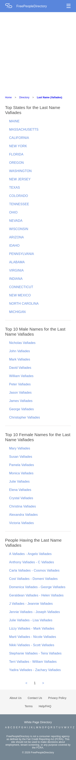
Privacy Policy (57, 698)
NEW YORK (18, 146)
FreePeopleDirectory (31, 6)
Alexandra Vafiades (23, 514)
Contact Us (35, 698)
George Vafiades (21, 409)
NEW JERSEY (20, 179)
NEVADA (15, 220)
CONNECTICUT (21, 287)
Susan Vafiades (20, 456)
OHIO (13, 212)
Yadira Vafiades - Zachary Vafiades (35, 670)
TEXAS (14, 187)
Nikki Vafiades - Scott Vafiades (31, 645)
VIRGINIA (16, 270)
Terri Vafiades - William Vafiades (33, 661)
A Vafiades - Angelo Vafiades (30, 554)
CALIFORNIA (19, 138)
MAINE (14, 121)
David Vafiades (20, 367)
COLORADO (18, 196)
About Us (15, 698)
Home (8, 97)
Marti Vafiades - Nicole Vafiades (32, 636)
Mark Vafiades (19, 359)
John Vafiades (19, 351)
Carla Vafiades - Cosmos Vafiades (34, 570)
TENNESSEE (19, 204)
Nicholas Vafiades (22, 343)
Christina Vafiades (22, 506)
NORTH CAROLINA (24, 303)
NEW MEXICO (20, 295)
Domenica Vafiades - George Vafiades (37, 587)
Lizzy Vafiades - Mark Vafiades (31, 628)
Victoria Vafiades (21, 523)
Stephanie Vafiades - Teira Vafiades (35, 653)
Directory (24, 97)
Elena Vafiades (20, 490)
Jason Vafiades (20, 392)
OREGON (16, 162)
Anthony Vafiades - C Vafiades (31, 562)
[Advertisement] (38, 52)
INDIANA (15, 278)
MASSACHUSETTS (24, 129)
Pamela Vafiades (21, 465)
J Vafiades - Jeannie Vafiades (31, 603)
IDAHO (14, 245)
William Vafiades (21, 376)
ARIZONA (16, 237)
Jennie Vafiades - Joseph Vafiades (34, 612)
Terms (29, 706)
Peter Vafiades (20, 384)
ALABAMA (17, 262)
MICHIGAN (17, 312)
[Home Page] (10, 6)
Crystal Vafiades (21, 498)
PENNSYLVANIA (21, 254)
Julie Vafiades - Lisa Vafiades (30, 620)
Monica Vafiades (21, 473)
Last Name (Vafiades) (49, 97)
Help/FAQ (45, 706)
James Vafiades (20, 401)
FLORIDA (16, 154)
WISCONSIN (18, 229)
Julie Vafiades (19, 481)
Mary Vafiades (19, 448)
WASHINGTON (20, 171)
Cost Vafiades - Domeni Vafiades (33, 578)
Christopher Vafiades (24, 417)
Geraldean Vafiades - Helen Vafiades (36, 595)
